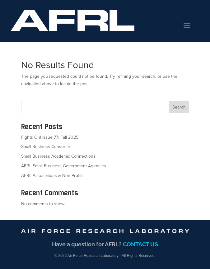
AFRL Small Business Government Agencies (63, 166)
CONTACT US (140, 244)
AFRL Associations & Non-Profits (52, 175)
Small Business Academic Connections (58, 156)
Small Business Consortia (45, 146)
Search (179, 107)
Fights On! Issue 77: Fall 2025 (49, 137)
